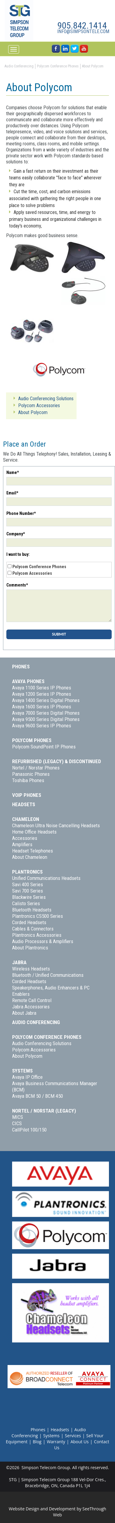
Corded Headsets (29, 922)
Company (15, 533)
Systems (22, 1071)
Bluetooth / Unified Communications (48, 975)
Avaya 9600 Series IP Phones (41, 726)
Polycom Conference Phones (39, 566)
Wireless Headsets (31, 969)
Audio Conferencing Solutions (41, 1043)
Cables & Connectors (33, 929)
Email (12, 493)
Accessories (24, 838)
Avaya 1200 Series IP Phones (41, 694)
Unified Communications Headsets (46, 878)
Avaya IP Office (27, 1077)
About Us (80, 1441)
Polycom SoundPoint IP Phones (44, 747)
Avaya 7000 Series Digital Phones (46, 713)
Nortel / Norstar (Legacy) (44, 1111)
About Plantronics (30, 948)
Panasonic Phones (31, 774)
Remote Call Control (31, 1000)
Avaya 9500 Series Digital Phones (46, 719)
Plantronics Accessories (36, 935)
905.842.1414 (82, 25)
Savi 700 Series (27, 891)
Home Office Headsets (34, 832)
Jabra (19, 962)
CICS (17, 1123)
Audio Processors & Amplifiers (42, 941)
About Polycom (27, 1056)
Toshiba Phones (28, 780)
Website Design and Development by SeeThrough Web (57, 1512)
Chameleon (25, 819)
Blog (37, 1441)
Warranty (56, 1441)
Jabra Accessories (31, 1007)
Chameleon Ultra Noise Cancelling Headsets (56, 825)
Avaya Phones (28, 681)
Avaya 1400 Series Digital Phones (46, 700)
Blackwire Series (29, 897)
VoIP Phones (26, 795)
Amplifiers (22, 844)
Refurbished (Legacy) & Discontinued (56, 761)
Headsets (23, 804)
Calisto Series (26, 903)
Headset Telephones (32, 851)
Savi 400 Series (27, 884)
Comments (17, 585)
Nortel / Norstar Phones (36, 768)
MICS (17, 1117)
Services (73, 1435)
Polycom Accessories (32, 573)
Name (12, 472)
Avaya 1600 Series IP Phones (41, 707)
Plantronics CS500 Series (37, 916)
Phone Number (21, 513)
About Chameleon (29, 857)
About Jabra (24, 1013)
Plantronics (27, 872)
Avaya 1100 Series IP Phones (41, 688)
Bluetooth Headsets (31, 910)
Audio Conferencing (36, 1022)
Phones (21, 667)
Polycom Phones (31, 740)
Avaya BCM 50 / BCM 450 (37, 1096)
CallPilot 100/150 (29, 1130)
